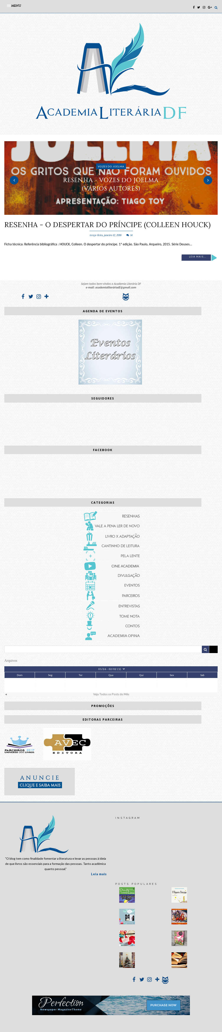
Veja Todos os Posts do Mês (111, 694)
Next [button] (208, 180)
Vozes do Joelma (111, 166)
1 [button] (104, 212)
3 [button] (117, 212)
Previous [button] (14, 180)
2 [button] (111, 212)
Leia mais (99, 874)
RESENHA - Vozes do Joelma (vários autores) (111, 184)
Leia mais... (197, 256)
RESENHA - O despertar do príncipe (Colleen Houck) (107, 224)
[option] (111, 178)
